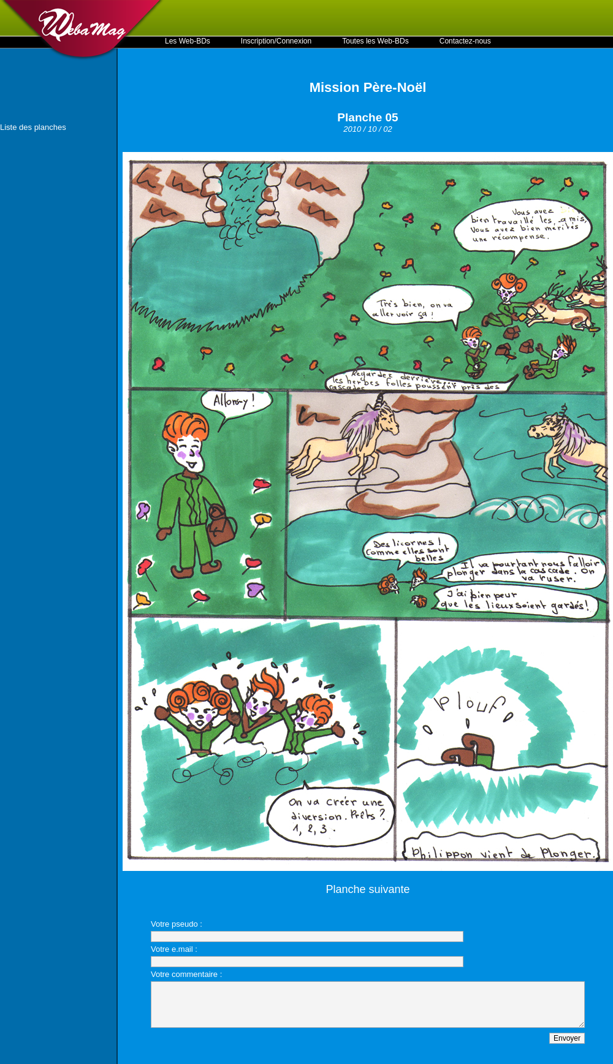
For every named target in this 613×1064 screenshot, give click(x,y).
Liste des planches (33, 127)
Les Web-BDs (187, 41)
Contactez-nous (465, 41)
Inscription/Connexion (276, 41)
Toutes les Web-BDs (375, 41)
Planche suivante (367, 889)
